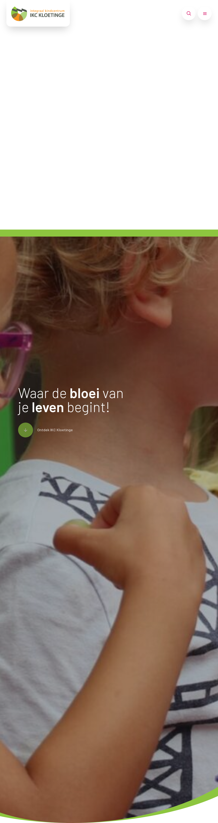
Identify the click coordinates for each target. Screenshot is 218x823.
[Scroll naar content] (45, 430)
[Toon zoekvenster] (189, 13)
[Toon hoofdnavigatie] (205, 13)
